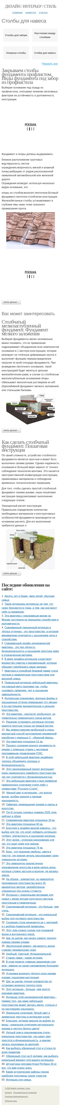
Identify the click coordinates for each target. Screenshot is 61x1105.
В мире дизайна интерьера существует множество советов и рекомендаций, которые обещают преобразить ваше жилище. (29, 663)
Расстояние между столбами (44, 35)
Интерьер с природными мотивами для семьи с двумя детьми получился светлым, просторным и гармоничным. (28, 899)
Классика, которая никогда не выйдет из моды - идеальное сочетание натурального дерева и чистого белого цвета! (28, 1024)
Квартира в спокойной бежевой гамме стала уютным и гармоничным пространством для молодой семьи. (30, 674)
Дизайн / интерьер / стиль (30, 6)
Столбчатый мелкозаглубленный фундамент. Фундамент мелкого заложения (25, 327)
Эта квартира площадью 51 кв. (24, 741)
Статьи (43, 12)
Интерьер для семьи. (19, 1079)
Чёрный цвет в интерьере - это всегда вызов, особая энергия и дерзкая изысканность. (27, 796)
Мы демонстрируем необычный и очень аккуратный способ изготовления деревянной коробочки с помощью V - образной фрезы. (29, 733)
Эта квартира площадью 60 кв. (24, 824)
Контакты (8, 1093)
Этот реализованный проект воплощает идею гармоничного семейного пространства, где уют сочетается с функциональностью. (29, 773)
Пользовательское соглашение (25, 1093)
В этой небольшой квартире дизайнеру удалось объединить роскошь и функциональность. (27, 761)
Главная (17, 12)
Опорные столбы (16, 53)
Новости (30, 12)
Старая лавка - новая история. (24, 957)
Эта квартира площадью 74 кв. (24, 847)
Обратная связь (11, 1101)
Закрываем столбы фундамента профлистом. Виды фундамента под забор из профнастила (30, 76)
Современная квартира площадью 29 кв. (30, 820)
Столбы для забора (16, 35)
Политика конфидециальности (16, 1096)
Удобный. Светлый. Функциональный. (29, 953)
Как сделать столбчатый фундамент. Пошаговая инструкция (25, 446)
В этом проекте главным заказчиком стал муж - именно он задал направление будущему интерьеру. (30, 965)
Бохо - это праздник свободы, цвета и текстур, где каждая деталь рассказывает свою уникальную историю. (30, 855)
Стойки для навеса (45, 53)
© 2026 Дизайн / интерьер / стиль (17, 1088)
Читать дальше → (11, 302)
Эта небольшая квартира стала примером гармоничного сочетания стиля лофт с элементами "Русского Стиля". (29, 784)
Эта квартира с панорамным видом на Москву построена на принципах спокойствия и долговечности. (30, 619)
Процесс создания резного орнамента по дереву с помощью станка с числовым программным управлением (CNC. (28, 749)
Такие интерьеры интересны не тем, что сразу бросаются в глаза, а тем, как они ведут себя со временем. (29, 608)
